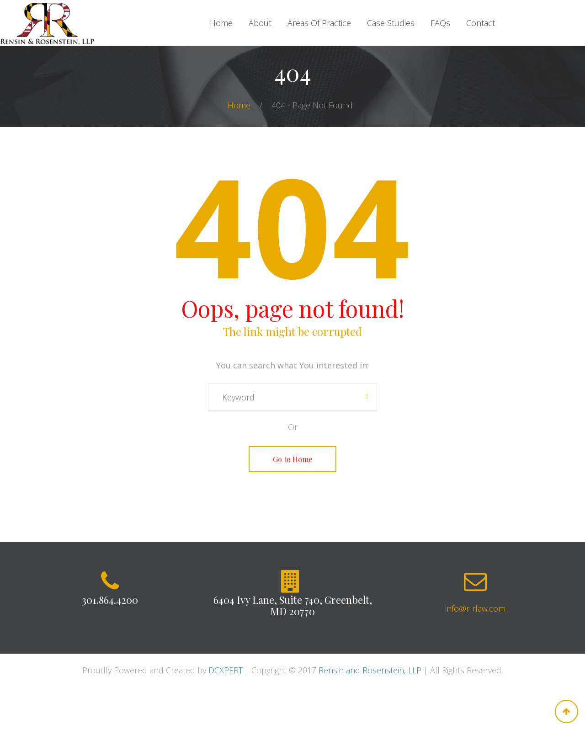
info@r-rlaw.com (475, 608)
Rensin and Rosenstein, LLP (370, 670)
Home (240, 105)
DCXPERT (225, 670)
